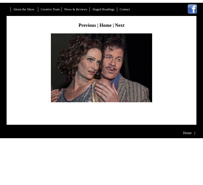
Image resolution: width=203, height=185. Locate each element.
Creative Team (50, 9)
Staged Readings (103, 9)
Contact (125, 9)
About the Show (24, 9)
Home (105, 25)
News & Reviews (76, 9)
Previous (87, 25)
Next (119, 25)
